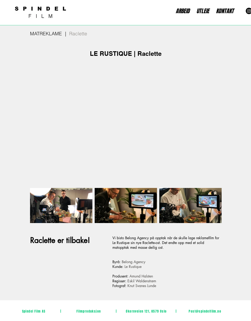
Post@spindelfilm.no (205, 311)
